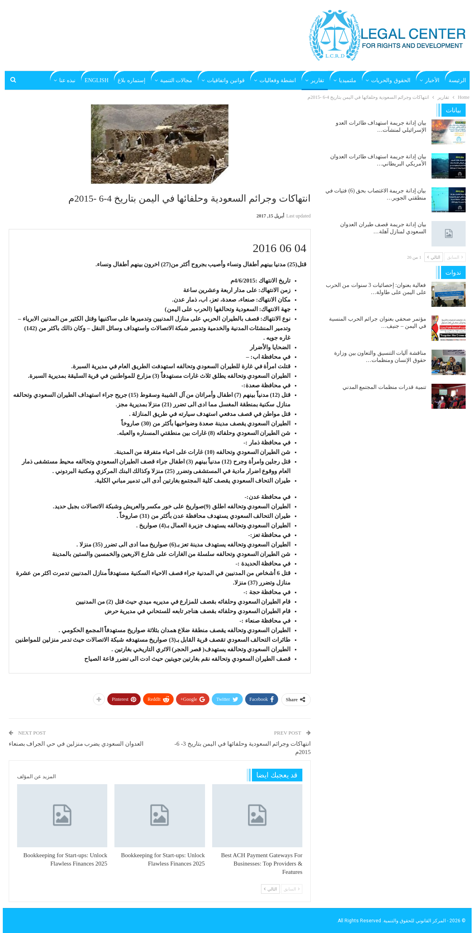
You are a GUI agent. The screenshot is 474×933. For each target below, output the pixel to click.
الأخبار (432, 80)
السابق (292, 889)
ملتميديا (347, 80)
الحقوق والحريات (390, 80)
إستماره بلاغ (131, 80)
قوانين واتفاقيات (226, 80)
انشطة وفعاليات (277, 80)
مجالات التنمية (176, 80)
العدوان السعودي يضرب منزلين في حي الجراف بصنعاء (76, 744)
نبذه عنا (67, 80)
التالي (270, 889)
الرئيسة (457, 80)
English (96, 80)
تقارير (317, 80)
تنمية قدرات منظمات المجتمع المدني (384, 387)
